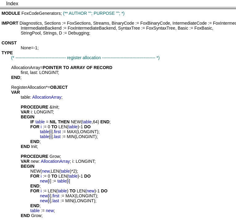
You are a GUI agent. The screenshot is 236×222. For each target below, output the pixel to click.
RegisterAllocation (28, 87)
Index (12, 3)
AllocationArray (25, 67)
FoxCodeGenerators (41, 13)
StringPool (31, 33)
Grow (55, 156)
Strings (50, 33)
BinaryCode (123, 23)
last (33, 72)
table (25, 97)
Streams (101, 23)
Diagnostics (30, 23)
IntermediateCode (189, 23)
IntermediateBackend (41, 28)
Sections (52, 23)
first (24, 72)
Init (55, 107)
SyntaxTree (129, 28)
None (26, 47)
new (35, 161)
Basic (183, 28)
